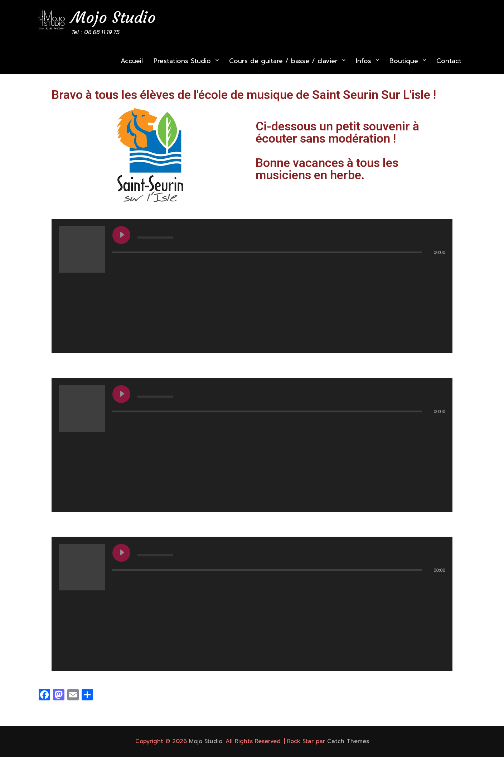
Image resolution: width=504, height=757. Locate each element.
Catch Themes (348, 741)
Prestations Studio (182, 61)
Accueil (132, 61)
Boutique (403, 61)
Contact (448, 61)
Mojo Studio (113, 17)
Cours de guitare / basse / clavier (283, 61)
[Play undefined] (121, 235)
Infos (363, 61)
